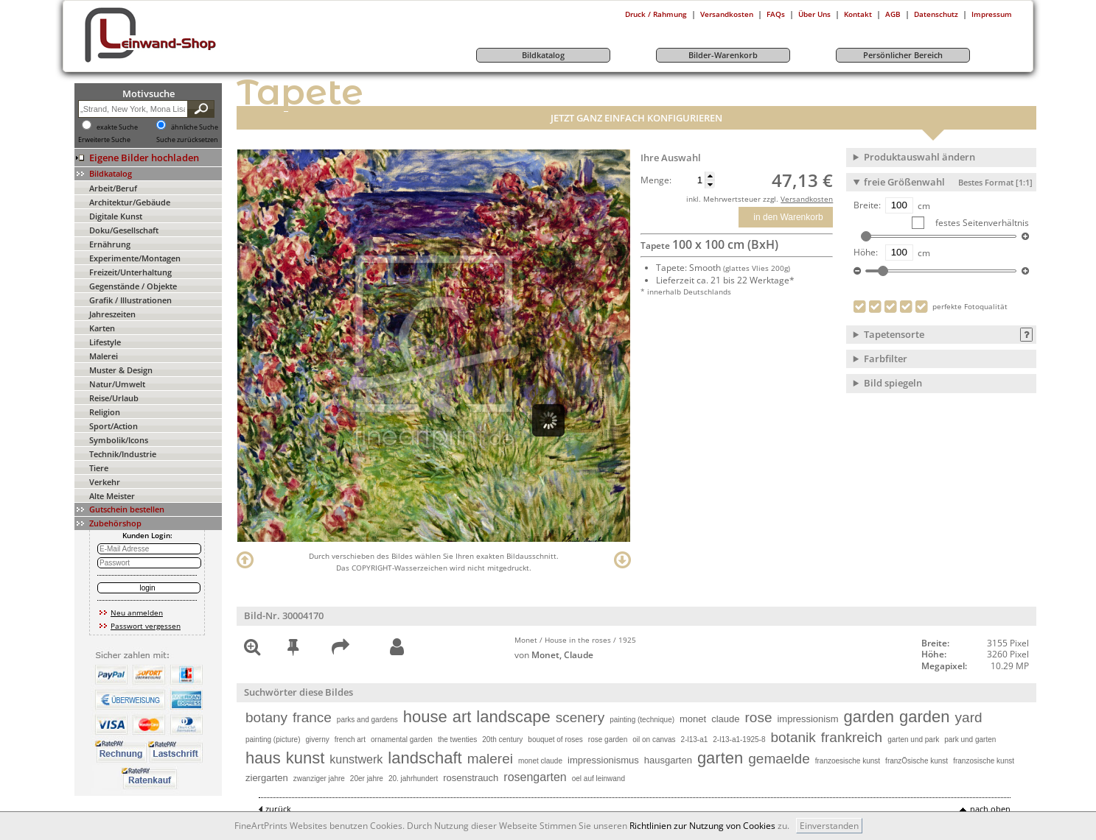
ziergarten (266, 777)
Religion (104, 411)
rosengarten (534, 777)
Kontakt (858, 14)
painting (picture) (272, 739)
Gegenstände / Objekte (133, 286)
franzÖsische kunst (916, 761)
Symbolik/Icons (118, 439)
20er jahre (366, 778)
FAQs (776, 14)
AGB (893, 14)
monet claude (540, 761)
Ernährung (109, 244)
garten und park (913, 739)
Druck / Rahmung (656, 14)
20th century (502, 739)
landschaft (424, 758)
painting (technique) (642, 720)
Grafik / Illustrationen (130, 300)
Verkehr (104, 481)
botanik (792, 737)
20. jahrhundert (413, 778)
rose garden (607, 739)
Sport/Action (113, 425)
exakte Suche (117, 127)
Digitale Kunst (115, 216)
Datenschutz (936, 14)
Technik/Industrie (122, 453)
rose (758, 717)
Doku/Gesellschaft (123, 230)
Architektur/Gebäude (129, 202)
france (312, 717)
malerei (490, 758)
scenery (580, 717)
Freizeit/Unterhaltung (130, 272)
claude (725, 718)
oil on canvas (653, 739)
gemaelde (778, 758)
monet (693, 718)
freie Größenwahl (948, 181)
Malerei (103, 355)
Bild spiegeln (893, 382)
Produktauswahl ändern (919, 156)
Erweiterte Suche (104, 139)
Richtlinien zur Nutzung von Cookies (702, 825)
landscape (513, 716)
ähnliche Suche (194, 127)
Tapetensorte (894, 334)
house (425, 716)
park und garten (970, 739)
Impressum (991, 14)
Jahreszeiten (112, 314)
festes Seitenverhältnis (981, 222)
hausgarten (668, 760)
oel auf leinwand (598, 778)
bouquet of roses (555, 739)
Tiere (98, 467)
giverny (317, 739)
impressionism (807, 718)
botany (266, 717)
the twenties (457, 739)
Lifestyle (105, 341)
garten (720, 758)
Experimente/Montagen (135, 258)
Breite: (867, 205)
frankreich (851, 737)
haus (263, 758)
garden (869, 716)
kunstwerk (356, 759)
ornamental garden (402, 739)
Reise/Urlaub (114, 397)
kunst (305, 758)
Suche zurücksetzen (187, 139)
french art (350, 739)
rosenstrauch (470, 777)
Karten (102, 327)
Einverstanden (829, 825)
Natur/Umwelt (117, 383)
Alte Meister (112, 495)
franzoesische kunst (847, 761)
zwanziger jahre (319, 778)
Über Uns (814, 14)
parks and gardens (367, 720)
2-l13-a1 (694, 739)
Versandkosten (726, 14)
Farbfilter (885, 358)
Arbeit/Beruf (113, 188)
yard (968, 717)
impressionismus (603, 760)
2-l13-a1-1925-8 (739, 739)
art (462, 716)
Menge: (656, 180)
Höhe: (866, 252)
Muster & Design (121, 369)
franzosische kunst (983, 761)
